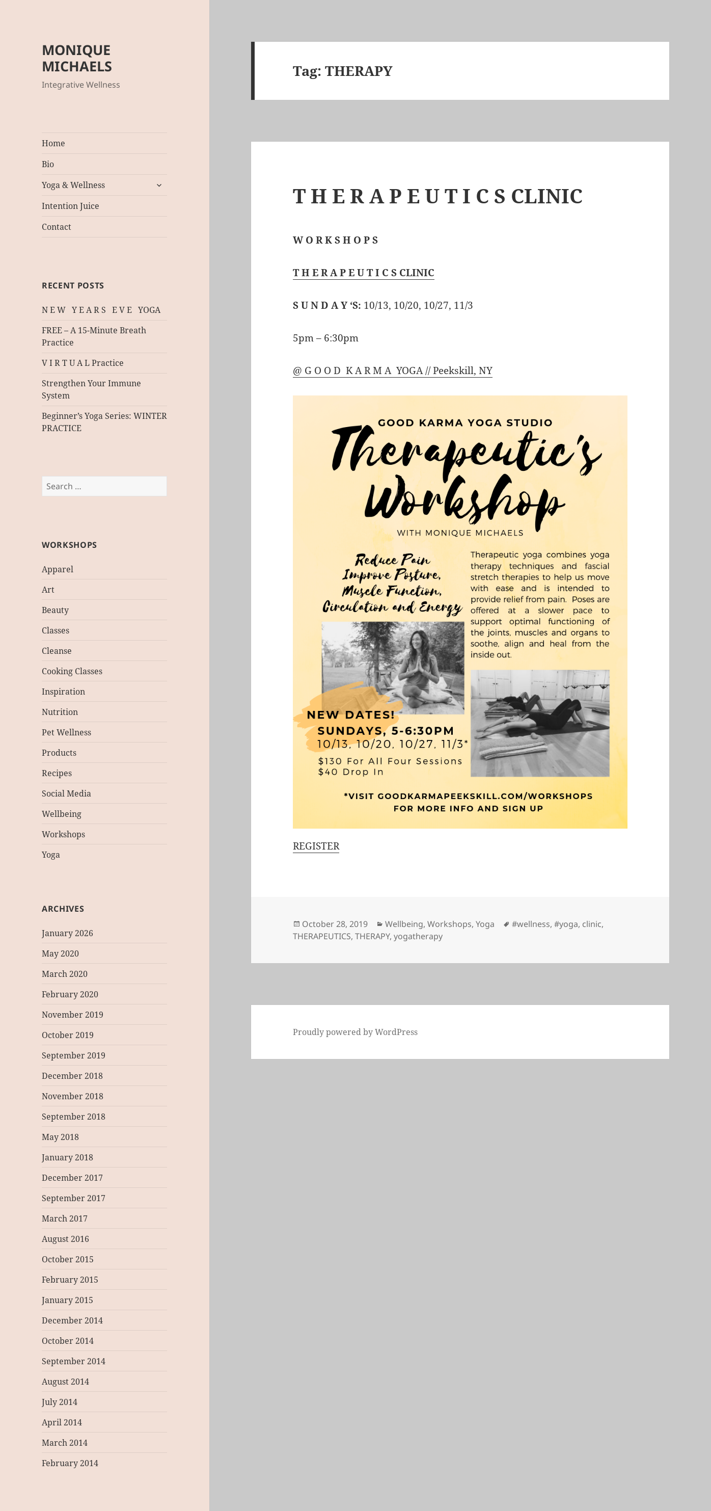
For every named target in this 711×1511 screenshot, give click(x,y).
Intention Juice (70, 205)
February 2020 (70, 994)
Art (48, 589)
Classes (55, 630)
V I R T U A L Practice (83, 362)
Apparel (57, 569)
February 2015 (70, 1279)
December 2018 (72, 1075)
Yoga (51, 854)
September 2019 (73, 1055)
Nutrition (60, 712)
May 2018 (60, 1137)
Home (53, 143)
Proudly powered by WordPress (355, 1032)
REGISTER (316, 846)
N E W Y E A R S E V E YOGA (101, 309)
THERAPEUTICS (322, 936)
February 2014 (70, 1463)
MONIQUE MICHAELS (77, 57)
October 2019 (68, 1035)
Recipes (57, 773)
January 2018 (67, 1157)
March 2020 (65, 973)
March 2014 (65, 1442)
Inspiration (63, 691)
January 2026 (67, 933)
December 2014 (72, 1320)
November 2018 (72, 1096)
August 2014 (65, 1381)
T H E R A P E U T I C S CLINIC (438, 195)
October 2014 (68, 1340)
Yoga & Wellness (73, 185)
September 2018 (73, 1116)
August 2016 (65, 1238)
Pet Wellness (66, 732)
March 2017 (65, 1218)
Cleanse (57, 650)
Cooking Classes (72, 671)
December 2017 (72, 1177)
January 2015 (67, 1300)
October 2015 (68, 1259)
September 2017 (73, 1198)
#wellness (531, 924)
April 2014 (62, 1422)
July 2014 (59, 1402)
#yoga (566, 924)
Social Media (66, 793)
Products (59, 752)
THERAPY (372, 936)
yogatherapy (418, 936)
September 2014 (73, 1361)
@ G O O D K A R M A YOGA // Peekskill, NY (393, 370)
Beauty (55, 610)
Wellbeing (61, 813)
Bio (48, 164)
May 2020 (60, 953)
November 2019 (72, 1014)
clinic (591, 924)
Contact (56, 226)
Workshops (63, 834)
